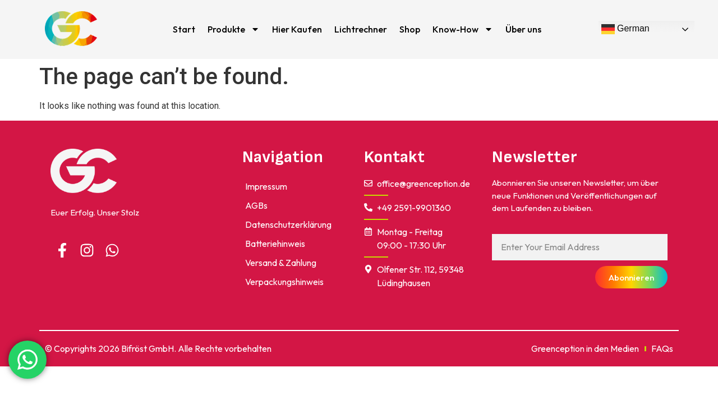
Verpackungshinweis (284, 281)
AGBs (256, 205)
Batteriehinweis (275, 243)
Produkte (234, 29)
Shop (409, 29)
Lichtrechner (360, 29)
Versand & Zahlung (280, 262)
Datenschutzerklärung (288, 224)
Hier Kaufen (297, 29)
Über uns (523, 29)
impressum (266, 186)
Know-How (462, 29)
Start (184, 29)
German (625, 29)
